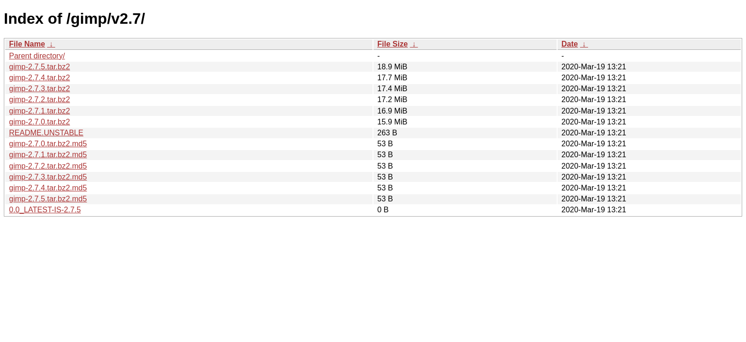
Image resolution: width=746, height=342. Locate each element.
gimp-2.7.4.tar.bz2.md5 (48, 188)
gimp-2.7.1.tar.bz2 (39, 111)
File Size (392, 44)
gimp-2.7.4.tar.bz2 (39, 78)
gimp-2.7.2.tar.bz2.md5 (48, 166)
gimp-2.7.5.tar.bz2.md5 (48, 199)
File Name (27, 44)
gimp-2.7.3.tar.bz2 (39, 89)
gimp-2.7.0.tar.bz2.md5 (48, 144)
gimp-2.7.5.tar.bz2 (39, 67)
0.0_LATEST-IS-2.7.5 (45, 210)
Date (569, 44)
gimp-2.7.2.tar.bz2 (39, 99)
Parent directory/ (37, 56)
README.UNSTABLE (46, 133)
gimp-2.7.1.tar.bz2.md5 (48, 155)
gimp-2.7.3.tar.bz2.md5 (48, 177)
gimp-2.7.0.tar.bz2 (39, 122)
